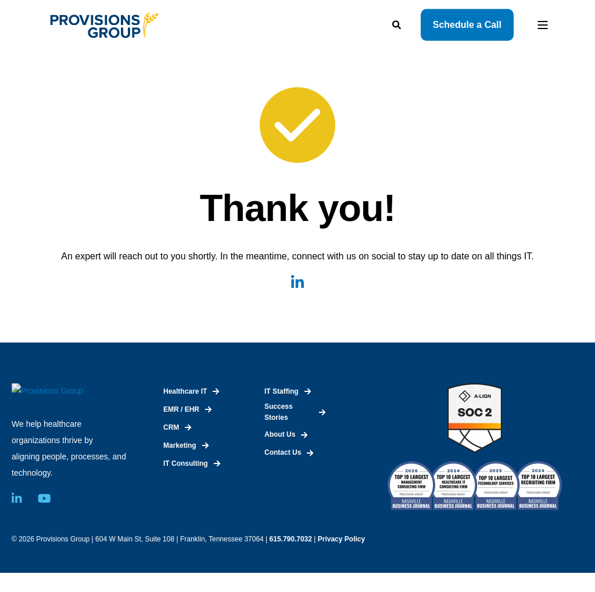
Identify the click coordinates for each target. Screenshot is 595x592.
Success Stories (278, 412)
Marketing (179, 445)
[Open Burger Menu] (542, 25)
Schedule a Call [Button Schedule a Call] (467, 25)
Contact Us (282, 452)
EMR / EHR (181, 409)
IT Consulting (185, 463)
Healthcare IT (185, 391)
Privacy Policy (341, 558)
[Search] (397, 23)
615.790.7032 (291, 558)
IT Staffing (281, 391)
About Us (279, 434)
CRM (171, 427)
